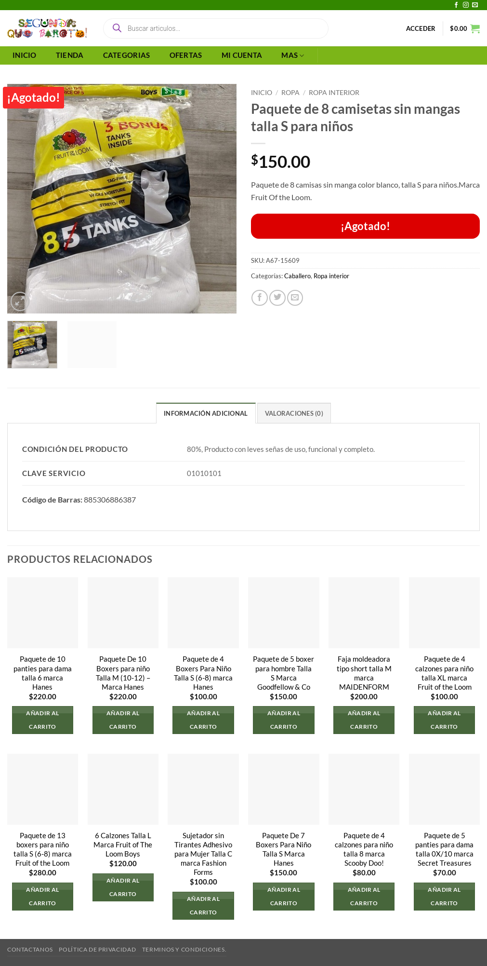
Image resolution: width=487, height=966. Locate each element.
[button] (421, 28)
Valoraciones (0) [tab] (294, 413)
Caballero (297, 276)
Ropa (290, 92)
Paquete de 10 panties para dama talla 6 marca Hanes (42, 673)
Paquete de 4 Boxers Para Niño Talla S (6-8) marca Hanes (203, 673)
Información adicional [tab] (206, 413)
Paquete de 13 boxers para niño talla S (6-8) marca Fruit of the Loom (42, 849)
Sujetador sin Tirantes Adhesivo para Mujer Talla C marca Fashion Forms (203, 853)
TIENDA (70, 55)
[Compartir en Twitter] (277, 298)
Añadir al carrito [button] (42, 719)
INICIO (25, 55)
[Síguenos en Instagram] (466, 5)
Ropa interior (334, 92)
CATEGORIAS (126, 55)
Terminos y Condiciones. (184, 949)
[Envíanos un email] (475, 5)
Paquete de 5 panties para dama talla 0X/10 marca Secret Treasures (444, 849)
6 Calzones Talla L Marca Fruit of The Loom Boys (122, 844)
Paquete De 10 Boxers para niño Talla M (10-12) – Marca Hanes (123, 673)
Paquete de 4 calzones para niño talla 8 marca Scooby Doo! (364, 849)
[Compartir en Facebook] (259, 298)
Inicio (261, 92)
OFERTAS (186, 55)
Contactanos (30, 949)
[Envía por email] (295, 298)
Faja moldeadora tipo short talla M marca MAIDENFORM (364, 673)
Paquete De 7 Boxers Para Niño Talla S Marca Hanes (283, 849)
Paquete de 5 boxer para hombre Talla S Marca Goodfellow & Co (283, 673)
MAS (292, 55)
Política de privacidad (97, 949)
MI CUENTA (242, 55)
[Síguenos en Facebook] (456, 5)
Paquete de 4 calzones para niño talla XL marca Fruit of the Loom (444, 673)
